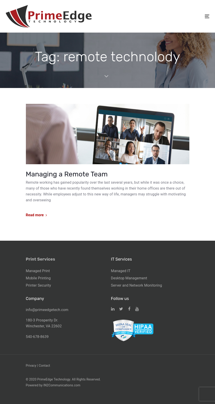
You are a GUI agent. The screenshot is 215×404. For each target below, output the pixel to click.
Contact (44, 365)
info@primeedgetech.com (47, 310)
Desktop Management (129, 278)
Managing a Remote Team (67, 174)
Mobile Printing (38, 278)
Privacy (31, 365)
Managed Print (38, 271)
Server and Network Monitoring (136, 285)
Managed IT (121, 271)
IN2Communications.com (61, 385)
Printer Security (38, 285)
